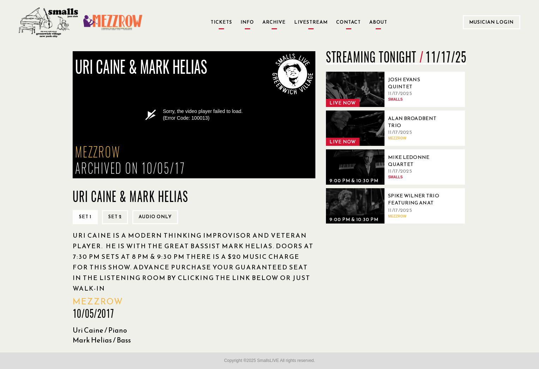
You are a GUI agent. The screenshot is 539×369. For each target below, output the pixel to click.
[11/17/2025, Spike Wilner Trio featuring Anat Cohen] (386, 206)
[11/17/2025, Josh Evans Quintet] (386, 89)
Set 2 (115, 216)
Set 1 (85, 216)
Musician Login (491, 22)
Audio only (155, 216)
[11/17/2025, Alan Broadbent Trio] (386, 128)
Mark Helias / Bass (102, 340)
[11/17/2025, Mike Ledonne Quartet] (386, 167)
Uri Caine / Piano (100, 330)
